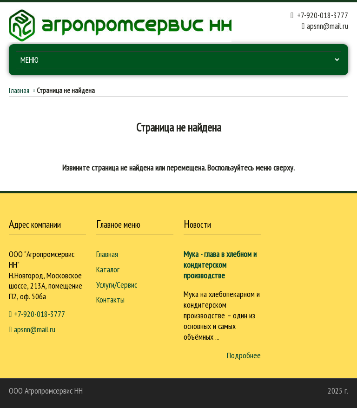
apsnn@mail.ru (327, 25)
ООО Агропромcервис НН (46, 390)
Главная (19, 90)
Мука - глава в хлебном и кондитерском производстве (220, 265)
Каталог (107, 269)
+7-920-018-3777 (319, 15)
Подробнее (244, 355)
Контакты (110, 299)
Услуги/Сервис (116, 284)
